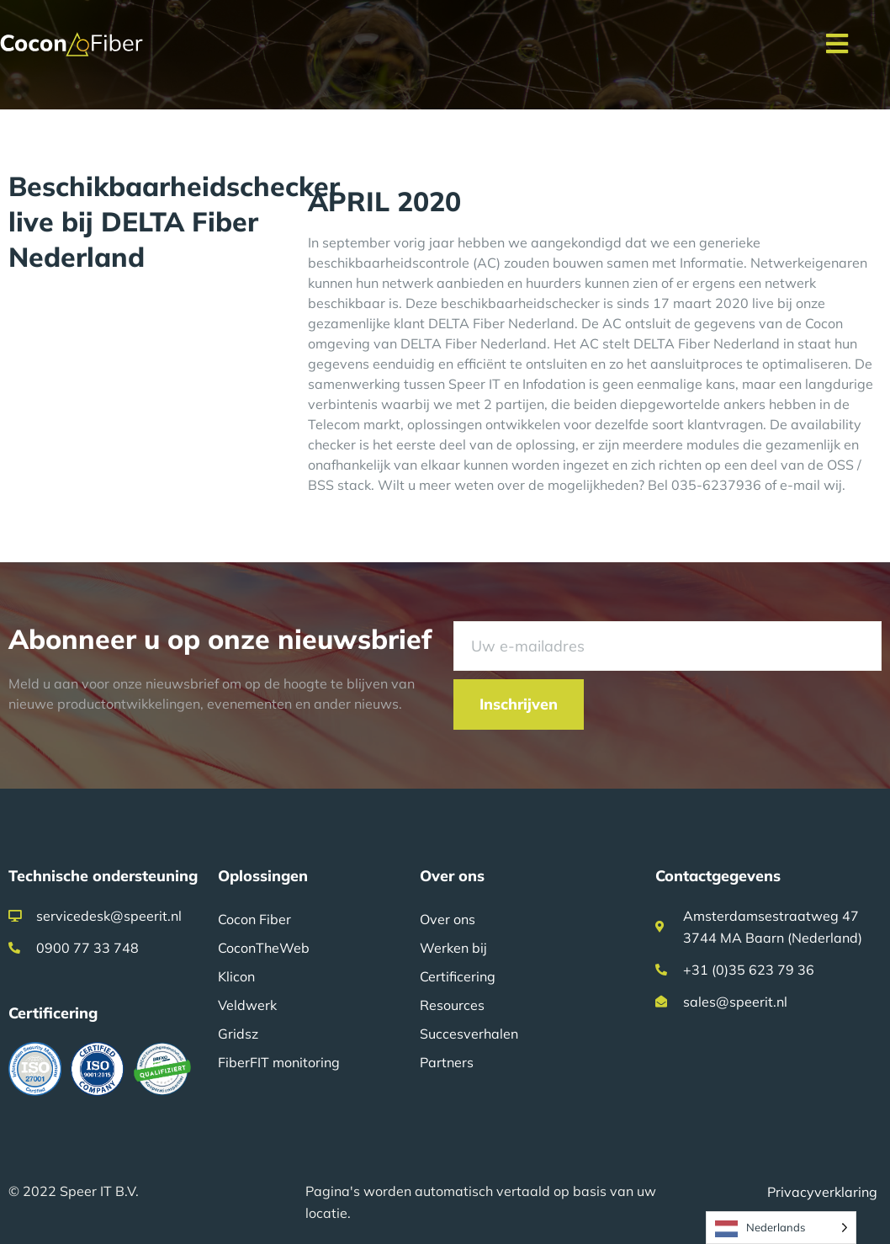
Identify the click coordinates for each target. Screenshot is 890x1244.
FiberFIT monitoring (279, 1062)
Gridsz (238, 1033)
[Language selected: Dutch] (781, 1227)
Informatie (712, 262)
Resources (452, 1005)
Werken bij (453, 947)
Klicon (236, 976)
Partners (447, 1062)
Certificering (457, 976)
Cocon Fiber (254, 919)
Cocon (824, 323)
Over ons (447, 919)
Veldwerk (247, 1005)
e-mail (800, 484)
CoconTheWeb (264, 947)
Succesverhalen (469, 1033)
